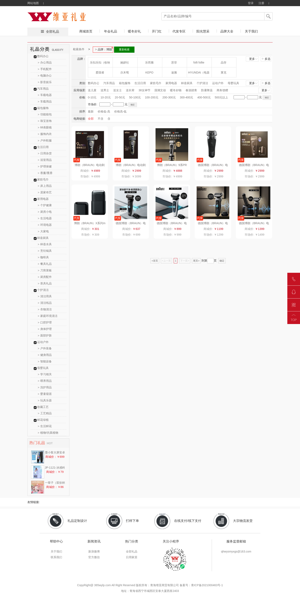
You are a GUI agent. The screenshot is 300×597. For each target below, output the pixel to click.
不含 (100, 118)
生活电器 (45, 218)
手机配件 (45, 69)
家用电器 (43, 198)
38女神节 (144, 90)
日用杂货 (45, 153)
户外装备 (45, 348)
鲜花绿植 (43, 419)
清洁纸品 (45, 302)
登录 (251, 3)
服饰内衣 (45, 134)
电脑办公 (45, 75)
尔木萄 (124, 72)
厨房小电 (45, 211)
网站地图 (33, 3)
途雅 (174, 72)
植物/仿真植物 (48, 432)
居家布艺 (45, 192)
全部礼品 (52, 31)
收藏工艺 (43, 407)
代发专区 (179, 31)
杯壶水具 (45, 244)
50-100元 (135, 97)
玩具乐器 (45, 400)
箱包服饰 (43, 108)
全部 (91, 118)
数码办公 (43, 56)
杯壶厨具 (43, 237)
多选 (265, 59)
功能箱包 (45, 114)
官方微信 (94, 557)
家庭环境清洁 (48, 315)
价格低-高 (104, 111)
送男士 (105, 90)
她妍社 (124, 62)
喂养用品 (45, 380)
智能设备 (45, 361)
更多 (253, 59)
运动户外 (43, 342)
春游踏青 (191, 90)
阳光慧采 (202, 31)
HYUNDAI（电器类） (198, 74)
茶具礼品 (45, 283)
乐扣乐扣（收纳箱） (100, 64)
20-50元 (120, 97)
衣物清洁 (45, 309)
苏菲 (174, 62)
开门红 (157, 31)
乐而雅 (149, 62)
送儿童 (92, 90)
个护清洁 (43, 290)
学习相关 (45, 374)
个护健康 (45, 205)
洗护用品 (45, 387)
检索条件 (78, 49)
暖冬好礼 (134, 31)
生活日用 (43, 147)
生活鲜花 (45, 426)
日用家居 (131, 557)
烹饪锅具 (45, 250)
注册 (261, 3)
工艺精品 (45, 413)
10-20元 (106, 97)
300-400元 (186, 97)
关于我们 (251, 31)
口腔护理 (45, 322)
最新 (91, 111)
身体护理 (45, 329)
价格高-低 (120, 111)
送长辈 (130, 90)
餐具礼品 (45, 263)
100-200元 (151, 97)
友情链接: (33, 502)
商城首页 (85, 31)
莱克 (223, 72)
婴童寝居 (45, 393)
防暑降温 (207, 90)
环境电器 (45, 224)
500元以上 (221, 97)
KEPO (149, 72)
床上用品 (45, 185)
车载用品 (45, 101)
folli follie (198, 62)
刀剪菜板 (45, 270)
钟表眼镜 (45, 127)
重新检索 (124, 49)
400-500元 (203, 97)
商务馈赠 (222, 90)
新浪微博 (94, 551)
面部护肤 (45, 335)
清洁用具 (45, 296)
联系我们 (56, 557)
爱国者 (100, 72)
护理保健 (45, 166)
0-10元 (92, 97)
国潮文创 (160, 90)
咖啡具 (43, 257)
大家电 (43, 231)
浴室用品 (45, 160)
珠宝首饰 (45, 121)
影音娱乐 (45, 82)
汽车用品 (43, 88)
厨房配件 (45, 276)
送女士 (117, 90)
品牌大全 (226, 31)
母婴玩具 (43, 368)
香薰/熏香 (45, 173)
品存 (223, 62)
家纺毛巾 (43, 179)
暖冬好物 (175, 90)
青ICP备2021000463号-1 (207, 585)
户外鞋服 (45, 140)
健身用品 (45, 354)
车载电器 (45, 95)
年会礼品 (110, 31)
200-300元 (169, 97)
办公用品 (45, 62)
